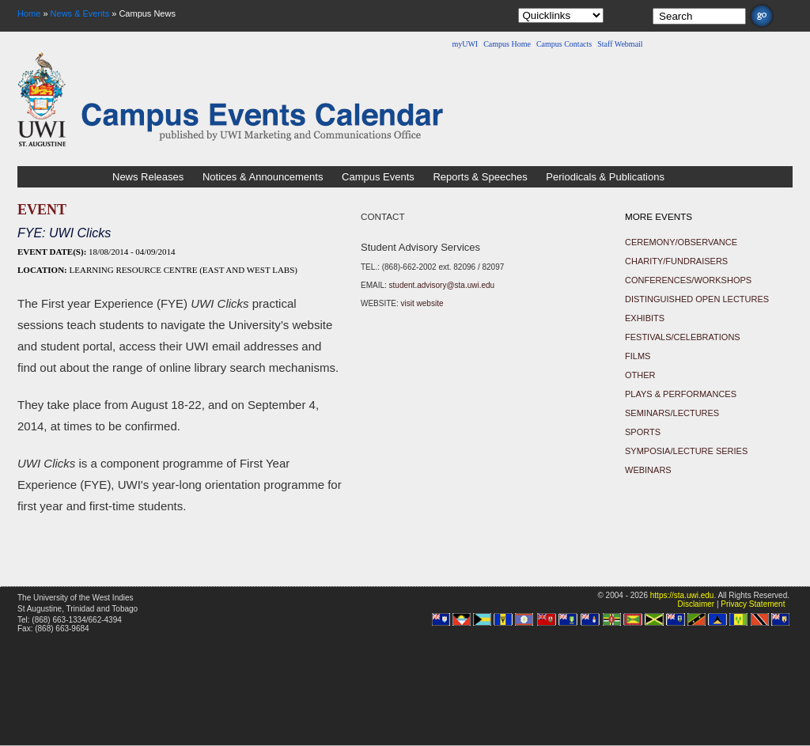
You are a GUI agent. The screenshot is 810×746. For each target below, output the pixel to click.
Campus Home (507, 44)
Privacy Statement (753, 604)
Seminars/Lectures (672, 413)
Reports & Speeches (480, 177)
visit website (422, 303)
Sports (642, 432)
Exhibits (644, 318)
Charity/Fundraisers (676, 261)
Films (637, 356)
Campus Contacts (564, 44)
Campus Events (378, 177)
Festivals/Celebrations (682, 337)
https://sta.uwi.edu (682, 595)
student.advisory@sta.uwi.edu (442, 285)
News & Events (80, 13)
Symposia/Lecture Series (686, 451)
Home (28, 13)
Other (640, 375)
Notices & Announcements (262, 177)
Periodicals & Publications (605, 177)
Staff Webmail (619, 44)
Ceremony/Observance (681, 242)
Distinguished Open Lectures (697, 299)
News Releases (148, 177)
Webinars (648, 470)
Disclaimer (695, 604)
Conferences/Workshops (688, 280)
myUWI (465, 44)
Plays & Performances (680, 394)
